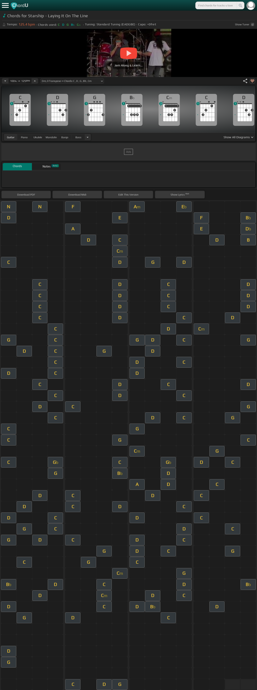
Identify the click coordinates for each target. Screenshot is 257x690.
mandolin (51, 137)
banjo (64, 137)
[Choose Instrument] (88, 137)
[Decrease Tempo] (5, 81)
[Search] (240, 5)
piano (24, 137)
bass (78, 137)
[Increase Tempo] (35, 81)
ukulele (37, 137)
